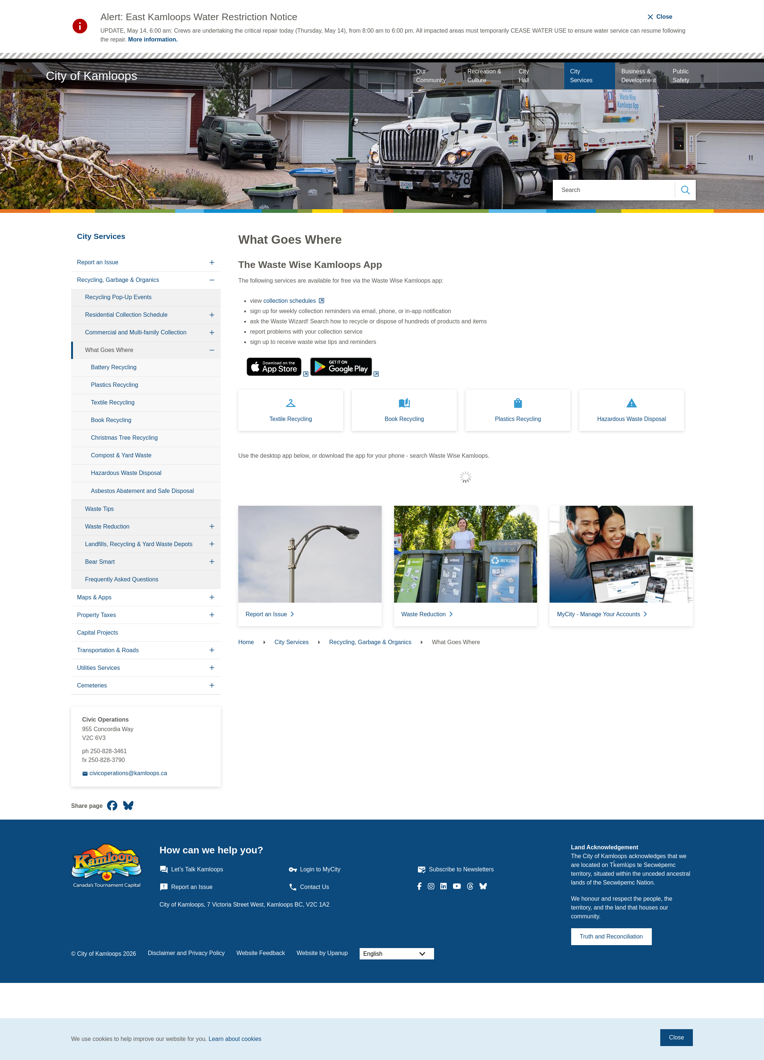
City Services (581, 75)
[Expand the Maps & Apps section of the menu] (212, 597)
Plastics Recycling (114, 385)
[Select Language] (397, 953)
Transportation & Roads (108, 650)
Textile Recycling (113, 402)
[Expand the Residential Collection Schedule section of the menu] (212, 315)
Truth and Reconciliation (611, 936)
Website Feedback (260, 953)
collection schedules (290, 301)
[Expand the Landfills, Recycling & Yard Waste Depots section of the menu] (212, 544)
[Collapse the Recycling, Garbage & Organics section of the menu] (212, 280)
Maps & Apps (94, 597)
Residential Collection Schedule (126, 315)
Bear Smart (100, 562)
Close (676, 1037)
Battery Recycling (114, 367)
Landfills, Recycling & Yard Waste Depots (138, 544)
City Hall (524, 75)
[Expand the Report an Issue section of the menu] (212, 262)
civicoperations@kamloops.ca (128, 773)
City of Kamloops (91, 76)
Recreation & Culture (485, 75)
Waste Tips (99, 509)
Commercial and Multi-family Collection (136, 332)
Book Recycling (111, 420)
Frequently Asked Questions (121, 579)
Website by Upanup (322, 953)
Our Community (431, 75)
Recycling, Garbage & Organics (118, 280)
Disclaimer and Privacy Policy (186, 953)
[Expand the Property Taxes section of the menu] (212, 615)
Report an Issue (97, 262)
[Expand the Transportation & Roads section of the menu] (212, 650)
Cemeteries (92, 685)
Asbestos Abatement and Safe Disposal (142, 491)
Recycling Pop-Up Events (118, 297)
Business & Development (638, 75)
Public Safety (681, 75)
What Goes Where (109, 350)
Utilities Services (98, 668)
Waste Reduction (107, 526)
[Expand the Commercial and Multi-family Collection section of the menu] (212, 332)
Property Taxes (96, 615)
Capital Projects (97, 632)
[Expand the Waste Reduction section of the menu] (212, 526)
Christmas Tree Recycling (124, 438)
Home (246, 642)
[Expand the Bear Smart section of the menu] (212, 561)
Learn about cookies (235, 1039)
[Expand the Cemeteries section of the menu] (212, 685)
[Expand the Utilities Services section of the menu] (212, 667)
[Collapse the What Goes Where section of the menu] (212, 350)
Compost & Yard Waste (121, 455)
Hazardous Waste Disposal (126, 473)
